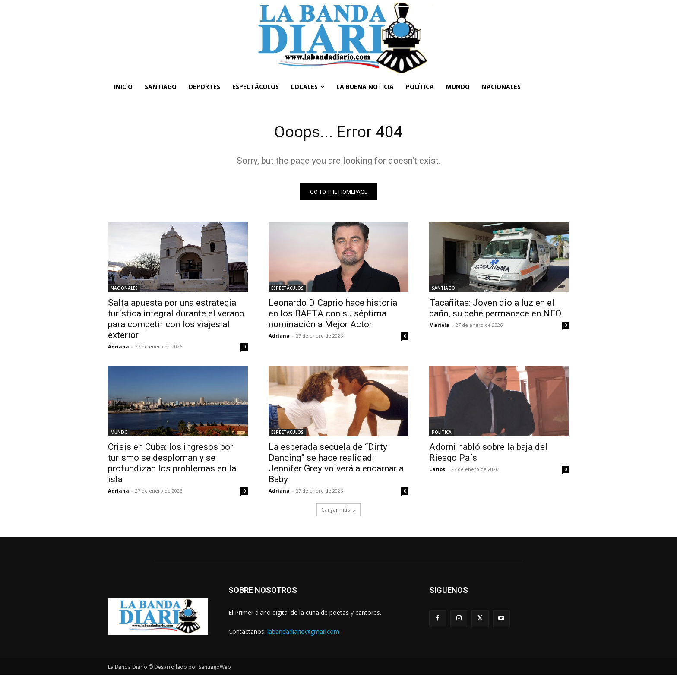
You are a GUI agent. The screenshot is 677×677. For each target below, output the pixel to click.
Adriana (118, 348)
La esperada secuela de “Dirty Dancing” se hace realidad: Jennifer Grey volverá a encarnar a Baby (336, 465)
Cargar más (338, 512)
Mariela (439, 327)
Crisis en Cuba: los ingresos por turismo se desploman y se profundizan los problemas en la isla (172, 465)
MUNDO (119, 434)
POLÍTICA (442, 434)
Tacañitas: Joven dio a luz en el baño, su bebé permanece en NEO (495, 310)
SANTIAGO (443, 290)
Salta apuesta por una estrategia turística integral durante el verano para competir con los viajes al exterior (176, 321)
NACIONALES (124, 290)
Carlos (437, 471)
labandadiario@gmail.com (303, 633)
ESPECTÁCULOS (287, 290)
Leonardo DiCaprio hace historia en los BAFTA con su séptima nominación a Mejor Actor (333, 316)
